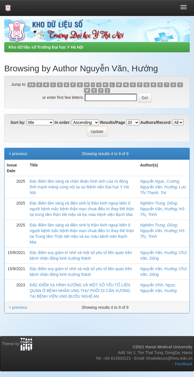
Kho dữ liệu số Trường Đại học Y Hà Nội (46, 47)
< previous (18, 153)
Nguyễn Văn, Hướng (158, 187)
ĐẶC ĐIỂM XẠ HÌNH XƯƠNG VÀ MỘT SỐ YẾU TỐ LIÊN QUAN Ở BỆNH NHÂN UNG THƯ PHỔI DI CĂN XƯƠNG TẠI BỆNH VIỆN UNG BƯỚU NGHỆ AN (80, 291)
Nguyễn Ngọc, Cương (159, 181)
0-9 (31, 84)
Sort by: (18, 122)
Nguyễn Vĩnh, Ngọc (157, 285)
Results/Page (112, 122)
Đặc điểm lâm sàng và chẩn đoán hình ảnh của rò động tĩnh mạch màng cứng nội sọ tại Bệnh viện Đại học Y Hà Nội (79, 187)
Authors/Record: (156, 122)
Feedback (183, 364)
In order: (63, 122)
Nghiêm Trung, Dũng (158, 203)
